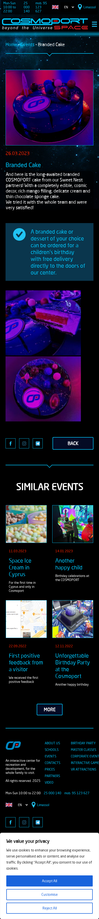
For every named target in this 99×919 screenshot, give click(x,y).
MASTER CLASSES (83, 750)
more (50, 709)
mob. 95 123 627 (41, 7)
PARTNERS (52, 776)
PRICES (50, 769)
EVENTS (50, 756)
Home (11, 44)
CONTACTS (52, 763)
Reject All (49, 908)
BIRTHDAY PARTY (83, 743)
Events (27, 44)
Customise (49, 894)
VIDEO (49, 782)
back (73, 443)
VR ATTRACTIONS (83, 769)
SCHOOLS (52, 750)
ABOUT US (52, 743)
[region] (49, 876)
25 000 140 (27, 7)
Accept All (49, 881)
